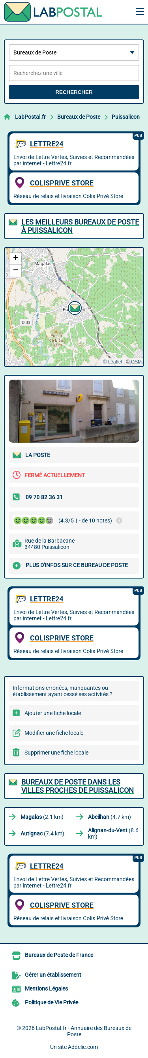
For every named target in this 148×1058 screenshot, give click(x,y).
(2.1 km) (42, 817)
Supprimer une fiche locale (56, 752)
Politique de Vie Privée (51, 1002)
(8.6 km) (113, 833)
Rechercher (73, 92)
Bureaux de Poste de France (59, 955)
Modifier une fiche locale (53, 733)
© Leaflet (112, 362)
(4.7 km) (109, 817)
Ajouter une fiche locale (52, 713)
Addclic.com (83, 1047)
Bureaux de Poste (78, 117)
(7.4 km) (42, 833)
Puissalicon (126, 117)
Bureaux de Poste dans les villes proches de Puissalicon (77, 786)
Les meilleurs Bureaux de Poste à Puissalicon (80, 226)
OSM (136, 362)
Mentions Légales (46, 988)
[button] (74, 307)
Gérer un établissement (53, 975)
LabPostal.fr (30, 117)
